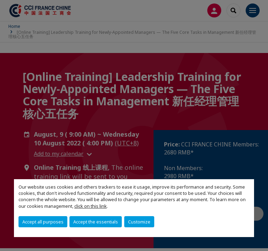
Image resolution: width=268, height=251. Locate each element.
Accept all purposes (43, 222)
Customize (139, 222)
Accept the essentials (95, 222)
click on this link (90, 206)
